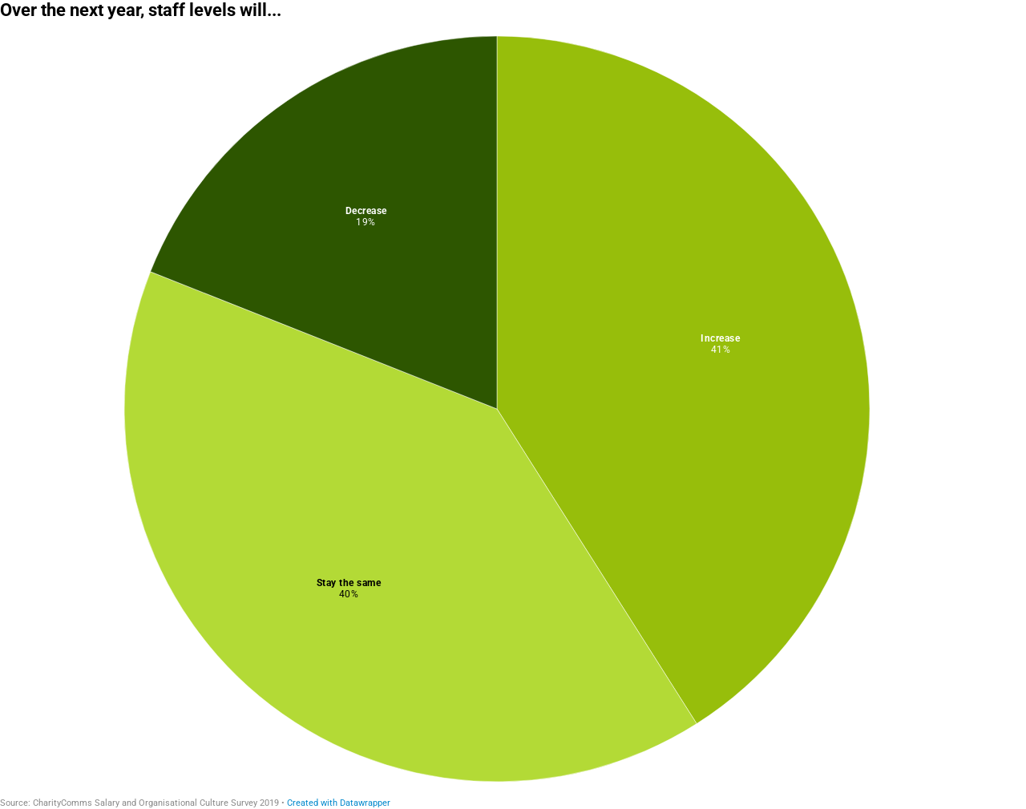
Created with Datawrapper (338, 803)
